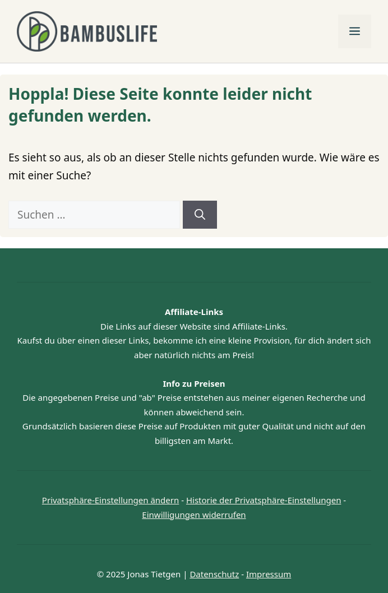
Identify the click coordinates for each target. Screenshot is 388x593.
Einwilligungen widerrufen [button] (194, 514)
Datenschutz (214, 574)
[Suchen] (200, 215)
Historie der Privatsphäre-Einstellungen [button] (263, 500)
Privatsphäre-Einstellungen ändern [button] (110, 500)
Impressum (268, 574)
